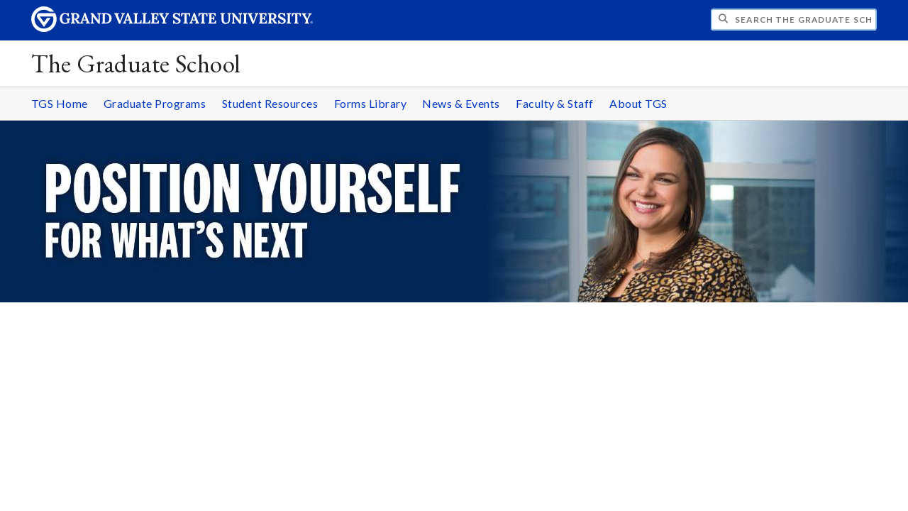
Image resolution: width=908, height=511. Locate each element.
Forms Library (370, 103)
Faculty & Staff (555, 103)
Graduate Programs (155, 103)
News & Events (461, 103)
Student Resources (270, 103)
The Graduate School (135, 63)
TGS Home (59, 103)
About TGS (638, 103)
